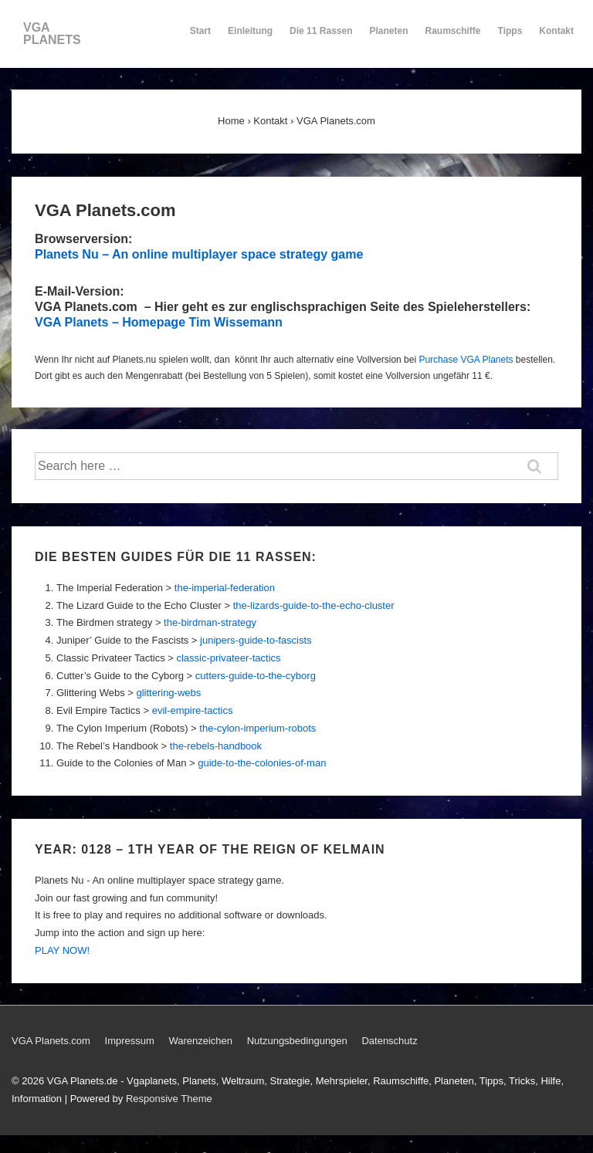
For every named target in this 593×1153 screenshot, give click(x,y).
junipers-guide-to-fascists (256, 640)
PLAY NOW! (62, 950)
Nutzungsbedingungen (297, 1040)
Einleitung (250, 37)
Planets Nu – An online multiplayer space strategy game (199, 254)
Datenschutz (389, 1040)
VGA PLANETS (52, 33)
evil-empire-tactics (192, 710)
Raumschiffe (453, 37)
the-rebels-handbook (216, 746)
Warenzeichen (200, 1040)
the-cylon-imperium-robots (257, 728)
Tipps (511, 37)
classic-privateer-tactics (228, 658)
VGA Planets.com (51, 1040)
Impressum (129, 1040)
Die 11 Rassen (321, 37)
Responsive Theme (169, 1098)
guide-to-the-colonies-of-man (262, 763)
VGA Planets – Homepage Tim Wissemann (159, 322)
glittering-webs (168, 692)
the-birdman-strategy (210, 622)
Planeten (389, 37)
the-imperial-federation (225, 587)
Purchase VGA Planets (465, 359)
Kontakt (556, 37)
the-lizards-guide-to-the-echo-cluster (314, 605)
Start (200, 30)
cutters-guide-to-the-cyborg (255, 675)
